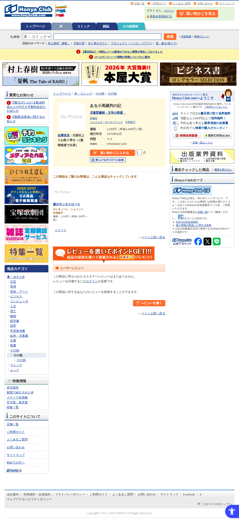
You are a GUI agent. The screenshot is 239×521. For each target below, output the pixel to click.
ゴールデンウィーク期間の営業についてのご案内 (122, 57)
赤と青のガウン (97, 43)
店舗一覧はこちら (202, 142)
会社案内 (13, 494)
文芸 (13, 281)
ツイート (61, 230)
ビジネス (16, 296)
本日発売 (13, 387)
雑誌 (106, 26)
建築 (13, 316)
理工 (13, 311)
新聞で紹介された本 (20, 392)
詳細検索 (186, 36)
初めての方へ (16, 462)
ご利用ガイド (158, 3)
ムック (14, 370)
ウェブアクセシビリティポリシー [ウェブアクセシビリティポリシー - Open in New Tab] (29, 499)
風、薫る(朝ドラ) (166, 43)
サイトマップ (226, 3)
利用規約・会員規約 (37, 494)
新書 (13, 345)
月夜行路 (79, 43)
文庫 (13, 340)
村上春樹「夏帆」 (59, 43)
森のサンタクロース (66, 204)
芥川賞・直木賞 (17, 402)
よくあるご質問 (182, 3)
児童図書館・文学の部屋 (108, 112)
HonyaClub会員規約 (187, 221)
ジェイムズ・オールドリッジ (106, 122)
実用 (13, 286)
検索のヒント (201, 36)
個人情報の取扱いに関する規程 (193, 225)
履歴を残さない (223, 169)
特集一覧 (13, 407)
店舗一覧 (139, 3)
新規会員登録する (161, 16)
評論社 (93, 118)
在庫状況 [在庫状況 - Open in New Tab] (64, 135)
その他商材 (130, 26)
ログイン (169, 10)
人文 (13, 306)
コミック (83, 26)
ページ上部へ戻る (153, 237)
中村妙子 (130, 122)
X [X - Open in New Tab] (201, 494)
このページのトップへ (217, 504)
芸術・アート (19, 291)
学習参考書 (17, 331)
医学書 (14, 321)
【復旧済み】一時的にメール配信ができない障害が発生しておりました (122, 51)
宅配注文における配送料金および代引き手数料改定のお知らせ (26, 107)
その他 (14, 350)
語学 (13, 325)
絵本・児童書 (19, 335)
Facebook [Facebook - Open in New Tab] (189, 494)
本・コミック (16, 277)
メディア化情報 (17, 397)
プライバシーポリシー (70, 494)
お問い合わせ (204, 3)
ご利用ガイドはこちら (215, 107)
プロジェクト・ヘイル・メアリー (131, 43)
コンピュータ (19, 301)
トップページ (35, 26)
